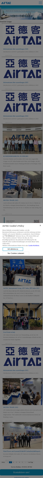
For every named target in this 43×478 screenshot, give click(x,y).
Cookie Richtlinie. (34, 245)
